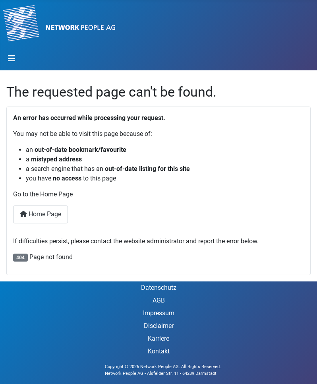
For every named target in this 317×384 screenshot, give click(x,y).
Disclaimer (159, 326)
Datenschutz (158, 287)
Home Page (40, 214)
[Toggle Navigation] (11, 58)
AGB (159, 300)
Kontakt (159, 351)
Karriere (158, 338)
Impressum (158, 313)
